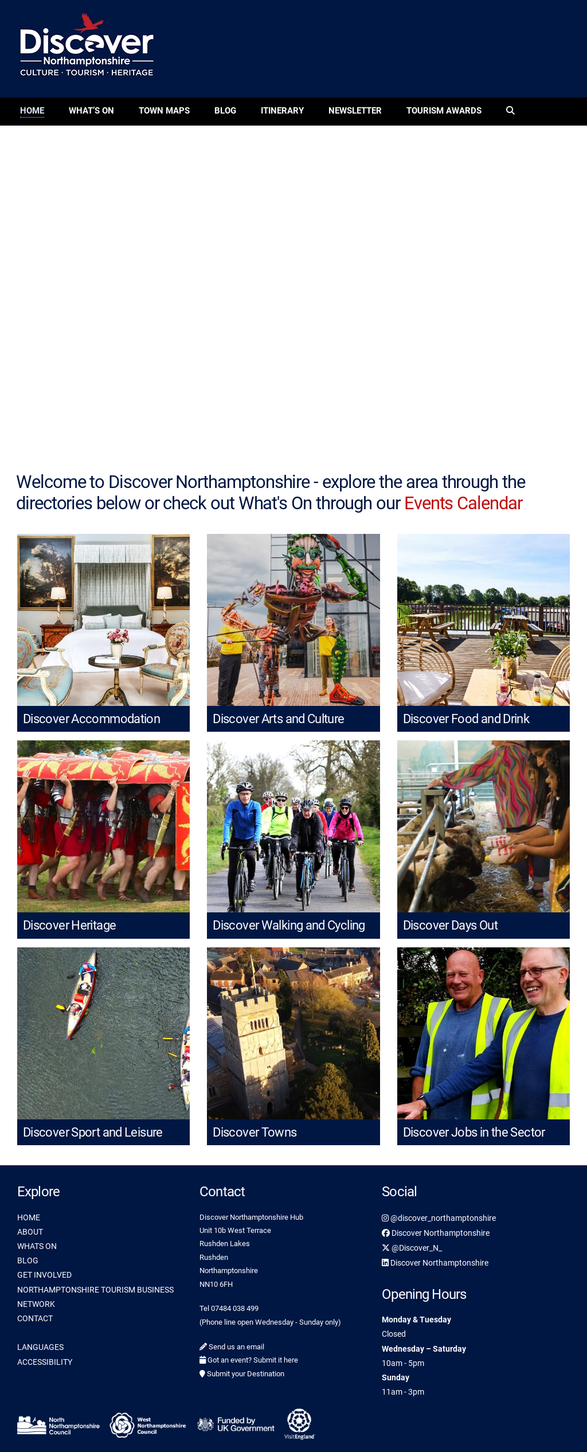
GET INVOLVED (44, 1274)
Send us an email (231, 1346)
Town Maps (164, 111)
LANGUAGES (40, 1347)
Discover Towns (254, 1132)
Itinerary (282, 111)
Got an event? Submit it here (248, 1360)
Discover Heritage (69, 925)
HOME (28, 1217)
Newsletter (355, 111)
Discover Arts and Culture (278, 719)
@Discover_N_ (412, 1247)
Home (32, 111)
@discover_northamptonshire (439, 1218)
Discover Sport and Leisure (93, 1132)
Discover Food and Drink (466, 719)
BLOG (27, 1260)
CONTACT (35, 1318)
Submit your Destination (241, 1373)
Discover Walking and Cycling (289, 925)
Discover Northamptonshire (436, 1233)
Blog (225, 111)
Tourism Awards (444, 111)
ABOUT (30, 1231)
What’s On (91, 111)
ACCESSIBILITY (44, 1362)
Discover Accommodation (91, 719)
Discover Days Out (450, 925)
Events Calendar (463, 503)
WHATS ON (37, 1246)
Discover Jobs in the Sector (474, 1132)
